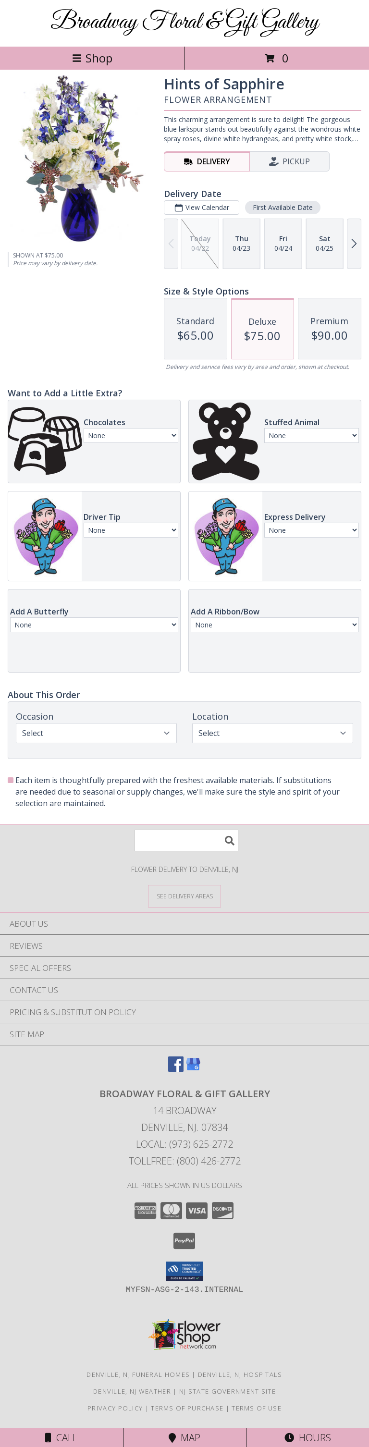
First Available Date (283, 207)
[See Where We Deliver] (184, 895)
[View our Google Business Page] (193, 1068)
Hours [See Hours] (307, 1437)
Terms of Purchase (187, 1408)
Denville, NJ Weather (132, 1391)
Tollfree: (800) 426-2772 (185, 1160)
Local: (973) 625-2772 (184, 1144)
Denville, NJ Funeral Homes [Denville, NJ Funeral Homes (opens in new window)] (138, 1374)
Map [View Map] (184, 1437)
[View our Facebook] (176, 1068)
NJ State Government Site (227, 1391)
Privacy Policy (115, 1408)
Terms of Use (257, 1408)
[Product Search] (186, 840)
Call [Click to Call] (61, 1437)
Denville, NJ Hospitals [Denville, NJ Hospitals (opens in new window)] (240, 1374)
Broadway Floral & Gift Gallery (184, 22)
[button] (184, 1271)
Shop (92, 58)
